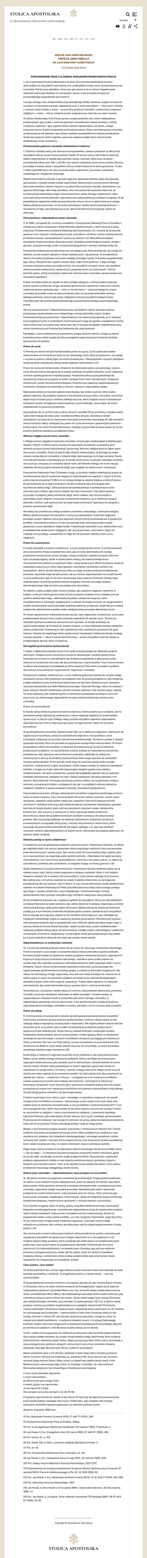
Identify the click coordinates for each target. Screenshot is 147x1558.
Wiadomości (23, 21)
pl (11, 21)
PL (81, 39)
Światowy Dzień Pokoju (49, 21)
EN (60, 39)
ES (65, 39)
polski (126, 21)
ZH (92, 39)
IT (77, 39)
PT (87, 39)
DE (54, 39)
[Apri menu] (134, 14)
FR (71, 39)
